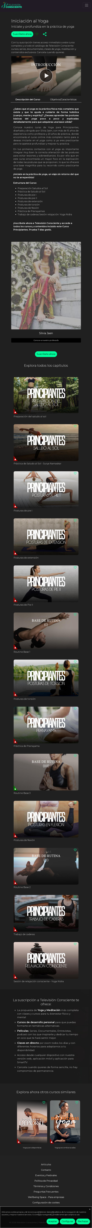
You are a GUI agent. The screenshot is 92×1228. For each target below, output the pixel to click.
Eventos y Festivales (46, 1175)
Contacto (46, 1170)
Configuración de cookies (46, 1202)
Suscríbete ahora (22, 34)
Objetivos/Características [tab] (63, 99)
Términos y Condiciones (46, 1186)
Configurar (67, 1221)
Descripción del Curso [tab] (28, 99)
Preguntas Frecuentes (46, 1191)
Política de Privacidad (46, 1181)
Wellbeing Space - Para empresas (46, 1197)
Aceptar (52, 1221)
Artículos (46, 1164)
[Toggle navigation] (86, 5)
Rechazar (83, 1221)
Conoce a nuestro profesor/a (46, 340)
